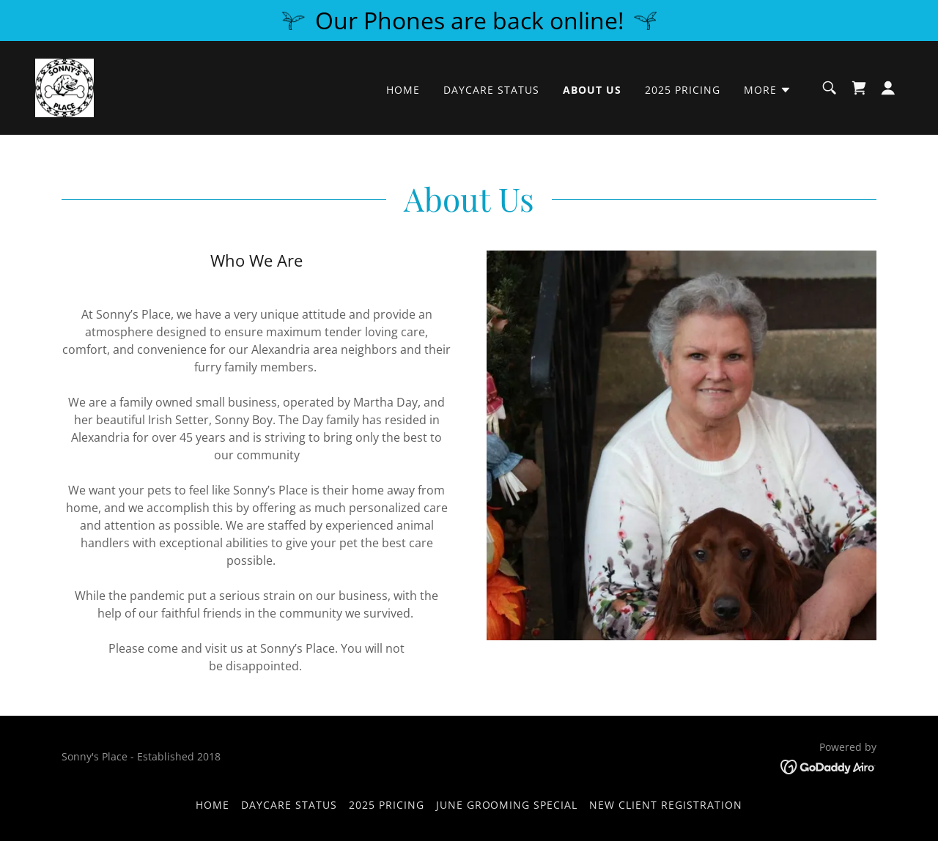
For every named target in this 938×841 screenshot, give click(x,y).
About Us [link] (592, 90)
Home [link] (403, 90)
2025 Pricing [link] (682, 90)
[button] (767, 90)
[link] (64, 86)
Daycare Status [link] (491, 90)
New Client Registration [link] (665, 805)
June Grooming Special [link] (507, 805)
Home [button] (212, 805)
